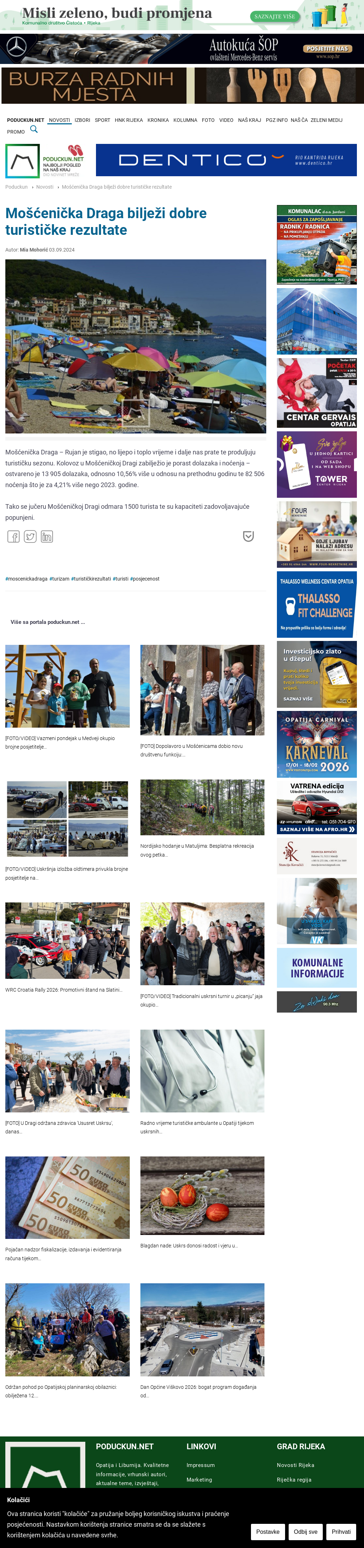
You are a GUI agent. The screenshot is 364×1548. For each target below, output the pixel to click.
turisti (122, 579)
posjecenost (146, 579)
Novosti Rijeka (295, 1465)
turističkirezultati (92, 579)
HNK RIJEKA (129, 120)
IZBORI (82, 120)
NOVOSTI (59, 120)
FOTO (208, 120)
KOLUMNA (185, 120)
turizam (60, 579)
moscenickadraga (28, 579)
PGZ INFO (277, 120)
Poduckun (16, 187)
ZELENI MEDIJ (327, 120)
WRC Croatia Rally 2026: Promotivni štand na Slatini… (64, 990)
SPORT (102, 120)
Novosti (44, 187)
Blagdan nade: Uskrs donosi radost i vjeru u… (189, 1246)
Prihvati (342, 1533)
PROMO (16, 132)
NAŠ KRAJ (249, 120)
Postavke (268, 1533)
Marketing (199, 1480)
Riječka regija (294, 1480)
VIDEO (226, 120)
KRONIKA (158, 120)
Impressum (201, 1465)
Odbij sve (306, 1533)
